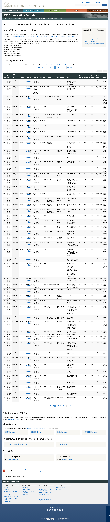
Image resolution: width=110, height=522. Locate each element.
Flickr (62, 510)
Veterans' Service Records (34, 10)
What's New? (60, 485)
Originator (87, 77)
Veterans (24, 496)
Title (68, 77)
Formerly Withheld (22, 76)
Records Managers (26, 494)
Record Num (9, 76)
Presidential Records (9, 495)
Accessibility (42, 516)
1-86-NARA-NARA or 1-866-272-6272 (55, 519)
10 (58, 67)
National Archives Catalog (10, 493)
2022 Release (36, 432)
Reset (105, 71)
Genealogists (25, 487)
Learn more (96, 519)
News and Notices (60, 487)
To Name (49, 77)
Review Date (98, 76)
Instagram (52, 510)
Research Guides (44, 485)
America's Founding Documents (97, 10)
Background (88, 36)
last (71, 67)
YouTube (57, 510)
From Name (60, 77)
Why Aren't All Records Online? (46, 498)
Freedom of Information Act (59, 516)
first (39, 67)
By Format (6, 489)
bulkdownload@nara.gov (14, 419)
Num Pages (81, 76)
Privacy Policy (49, 516)
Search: (79, 70)
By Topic (6, 487)
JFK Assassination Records (25, 18)
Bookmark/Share (95, 2)
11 (61, 67)
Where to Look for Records (45, 496)
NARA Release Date (14, 76)
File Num (42, 77)
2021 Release (62, 432)
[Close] (108, 508)
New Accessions (60, 489)
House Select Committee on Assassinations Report (92, 40)
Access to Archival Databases (11, 496)
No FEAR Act (69, 516)
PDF (27, 81)
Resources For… (26, 485)
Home (5, 18)
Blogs (60, 510)
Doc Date (28, 77)
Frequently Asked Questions (16, 444)
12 (63, 67)
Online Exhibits (7, 501)
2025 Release (10, 432)
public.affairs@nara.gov (67, 459)
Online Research (9, 485)
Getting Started (42, 487)
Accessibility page (39, 471)
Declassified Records (44, 494)
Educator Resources (55, 10)
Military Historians (26, 489)
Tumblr (55, 510)
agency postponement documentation (36, 428)
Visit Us (76, 10)
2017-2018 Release (90, 432)
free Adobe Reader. (20, 470)
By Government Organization (10, 491)
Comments (106, 77)
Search (104, 5)
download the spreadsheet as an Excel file (57, 64)
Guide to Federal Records (45, 492)
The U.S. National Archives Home (24, 4)
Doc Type (35, 77)
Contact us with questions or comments (11, 478)
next (68, 67)
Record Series (93, 76)
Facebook (48, 510)
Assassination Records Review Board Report (94, 43)
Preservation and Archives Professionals (28, 491)
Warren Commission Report (92, 38)
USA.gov (74, 516)
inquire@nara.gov (13, 459)
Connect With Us (55, 507)
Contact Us (104, 2)
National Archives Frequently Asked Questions (45, 490)
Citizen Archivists (86, 2)
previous (43, 67)
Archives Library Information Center (10, 499)
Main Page (87, 34)
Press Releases (62, 444)
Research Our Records (12, 10)
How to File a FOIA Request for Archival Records (46, 500)
